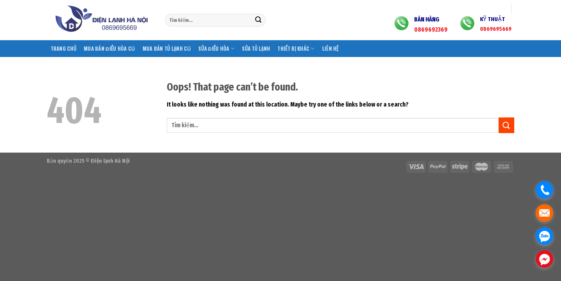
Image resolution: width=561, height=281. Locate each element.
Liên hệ (330, 48)
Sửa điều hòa (216, 48)
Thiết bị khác (295, 48)
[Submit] (258, 20)
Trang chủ (63, 48)
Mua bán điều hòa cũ (109, 48)
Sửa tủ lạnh (256, 48)
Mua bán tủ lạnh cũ (167, 48)
